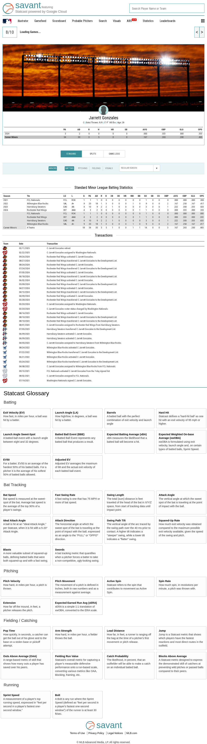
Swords (60, 549)
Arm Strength (63, 630)
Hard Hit (164, 412)
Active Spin (114, 581)
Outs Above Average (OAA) (20, 656)
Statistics (148, 21)
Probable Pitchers (82, 21)
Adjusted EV (63, 459)
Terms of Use (78, 733)
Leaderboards (167, 21)
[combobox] (166, 8)
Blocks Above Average (173, 656)
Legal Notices (115, 733)
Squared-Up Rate (169, 520)
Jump (162, 630)
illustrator (23, 21)
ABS (132, 21)
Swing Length (115, 495)
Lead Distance (116, 630)
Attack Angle (167, 495)
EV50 (6, 459)
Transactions (104, 235)
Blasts (7, 549)
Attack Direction (65, 520)
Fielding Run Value (66, 656)
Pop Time (9, 630)
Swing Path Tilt (116, 520)
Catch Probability (117, 656)
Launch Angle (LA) (66, 412)
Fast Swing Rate (65, 495)
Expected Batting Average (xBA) (127, 434)
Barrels (111, 412)
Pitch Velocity (11, 581)
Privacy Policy (96, 733)
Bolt (57, 695)
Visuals (117, 21)
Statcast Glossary (26, 393)
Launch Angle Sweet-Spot (19, 434)
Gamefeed (40, 21)
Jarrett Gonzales (103, 117)
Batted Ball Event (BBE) (69, 434)
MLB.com (131, 733)
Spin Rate (165, 581)
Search (103, 21)
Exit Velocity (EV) (14, 412)
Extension (9, 602)
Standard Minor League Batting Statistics (103, 187)
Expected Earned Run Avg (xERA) (76, 602)
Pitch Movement (65, 581)
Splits (93, 154)
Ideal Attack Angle (14, 520)
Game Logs (114, 154)
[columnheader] (14, 196)
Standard (71, 154)
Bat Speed (9, 495)
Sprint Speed (11, 695)
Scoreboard (59, 21)
